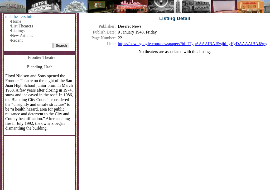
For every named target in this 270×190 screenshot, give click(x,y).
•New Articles (21, 35)
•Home (15, 21)
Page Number (103, 38)
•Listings (17, 30)
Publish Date (103, 32)
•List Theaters (21, 26)
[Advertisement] (174, 99)
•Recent (16, 40)
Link (110, 43)
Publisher (106, 26)
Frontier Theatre (41, 57)
